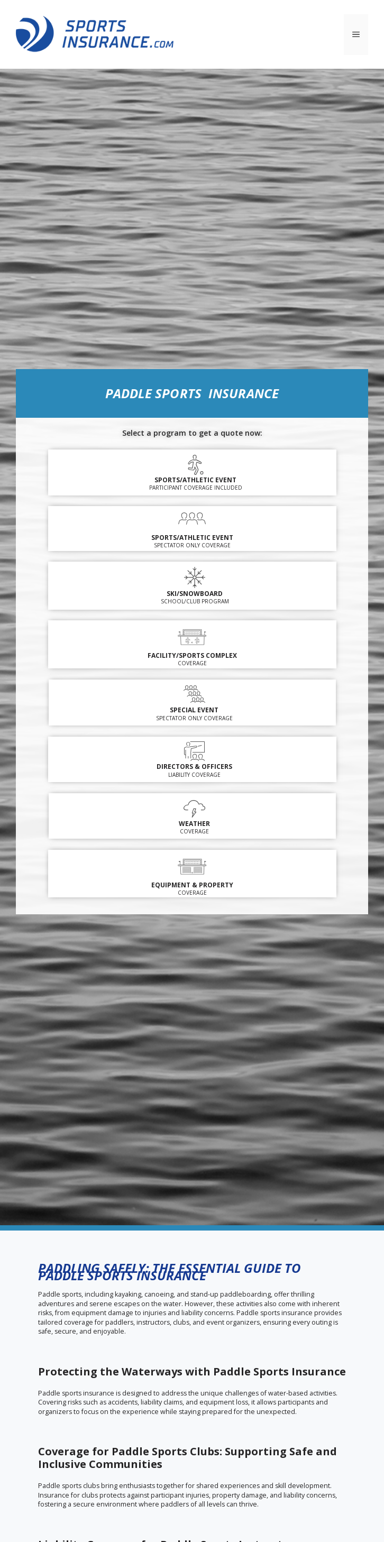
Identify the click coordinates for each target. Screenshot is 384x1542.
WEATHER (194, 823)
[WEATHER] (194, 809)
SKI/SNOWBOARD (195, 593)
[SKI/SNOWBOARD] (194, 577)
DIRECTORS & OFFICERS (194, 766)
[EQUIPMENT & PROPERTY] (192, 866)
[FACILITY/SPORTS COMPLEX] (192, 636)
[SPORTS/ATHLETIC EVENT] (192, 520)
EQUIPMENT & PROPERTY (192, 884)
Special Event (194, 709)
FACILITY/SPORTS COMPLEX (192, 655)
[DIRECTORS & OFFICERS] (194, 751)
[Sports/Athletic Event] (196, 465)
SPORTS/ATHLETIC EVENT (192, 537)
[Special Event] (194, 694)
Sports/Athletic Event (195, 479)
